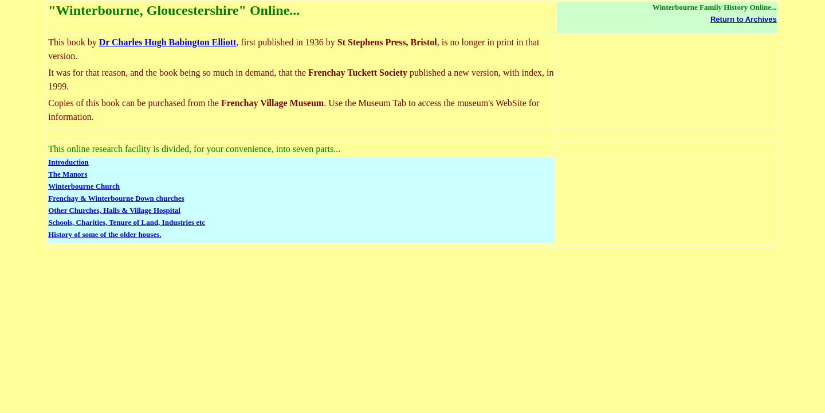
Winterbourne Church (84, 186)
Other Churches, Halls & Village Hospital (114, 210)
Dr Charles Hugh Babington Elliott (168, 42)
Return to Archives (743, 19)
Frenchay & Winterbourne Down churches (116, 198)
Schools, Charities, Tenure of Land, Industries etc (126, 222)
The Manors (67, 174)
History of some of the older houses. (104, 234)
